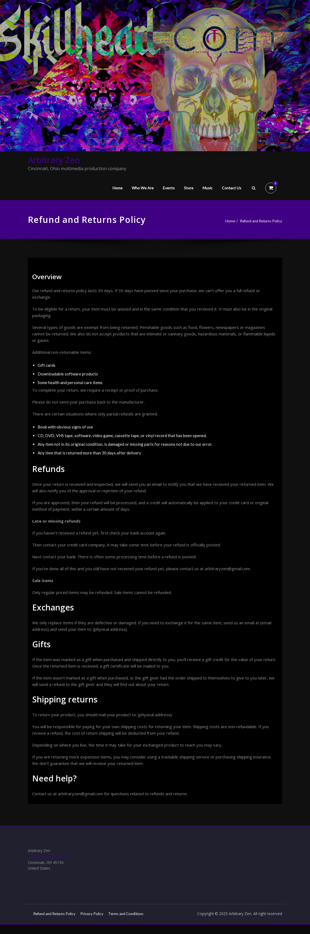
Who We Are (143, 188)
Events (169, 188)
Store (188, 188)
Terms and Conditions (52, 923)
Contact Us (231, 188)
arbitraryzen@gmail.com (50, 857)
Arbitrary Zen (54, 160)
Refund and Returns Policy (258, 221)
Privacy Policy (99, 916)
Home (118, 188)
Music (208, 188)
